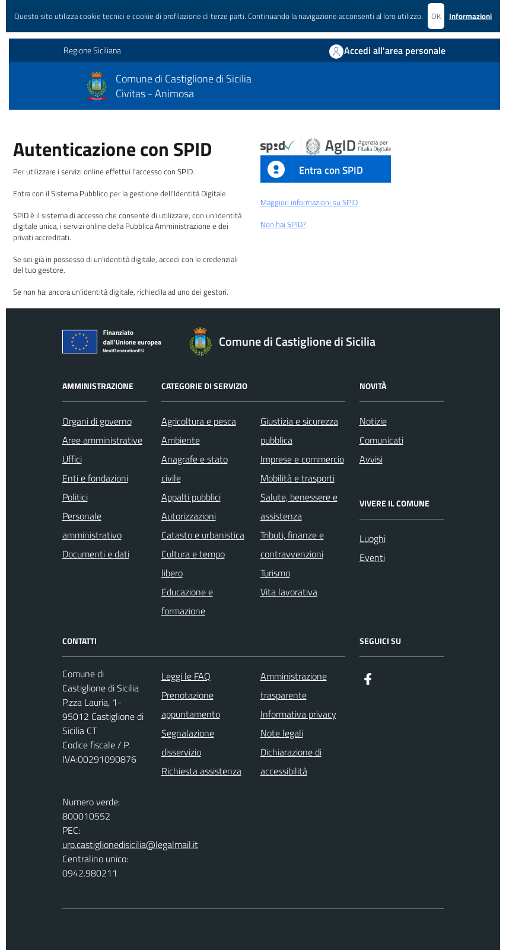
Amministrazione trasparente (293, 685)
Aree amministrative (102, 440)
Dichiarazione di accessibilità (291, 761)
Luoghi (372, 538)
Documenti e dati (95, 554)
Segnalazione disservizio (187, 742)
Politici (75, 497)
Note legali (281, 733)
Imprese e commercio (302, 459)
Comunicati (381, 440)
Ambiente (180, 440)
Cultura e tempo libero (193, 563)
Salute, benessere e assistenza (299, 506)
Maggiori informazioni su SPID (309, 202)
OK (436, 16)
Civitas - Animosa (155, 93)
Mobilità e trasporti (297, 478)
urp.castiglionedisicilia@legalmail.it (130, 844)
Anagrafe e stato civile (194, 468)
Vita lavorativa (288, 592)
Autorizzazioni (188, 516)
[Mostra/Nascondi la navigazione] (23, 85)
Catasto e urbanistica (202, 535)
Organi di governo (97, 421)
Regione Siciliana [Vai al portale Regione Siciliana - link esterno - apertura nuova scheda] (92, 50)
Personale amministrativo (92, 525)
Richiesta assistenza (201, 771)
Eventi (372, 557)
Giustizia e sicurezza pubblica (299, 430)
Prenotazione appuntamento (190, 704)
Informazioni (470, 16)
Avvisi (371, 459)
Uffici (72, 459)
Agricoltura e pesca (198, 421)
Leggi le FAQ (186, 676)
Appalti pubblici (191, 497)
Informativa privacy (298, 714)
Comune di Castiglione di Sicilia (184, 78)
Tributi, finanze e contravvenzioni (292, 544)
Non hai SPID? (283, 224)
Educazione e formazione (187, 601)
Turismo (275, 573)
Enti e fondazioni (95, 478)
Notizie (373, 421)
